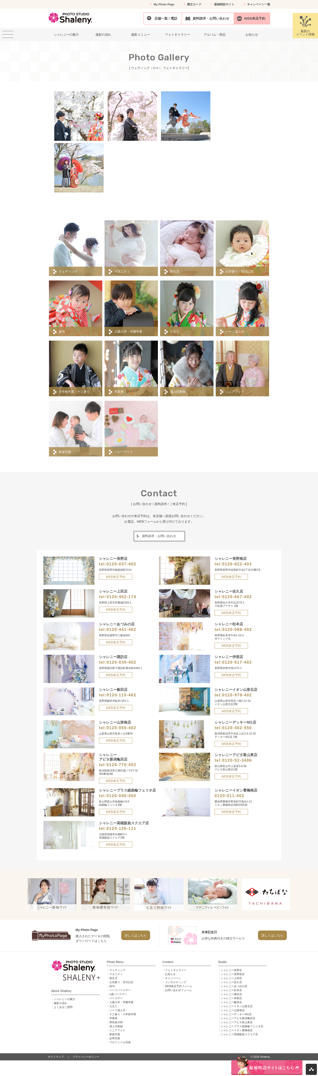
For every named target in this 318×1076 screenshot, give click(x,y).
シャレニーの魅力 (64, 999)
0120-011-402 (229, 796)
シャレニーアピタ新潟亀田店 (238, 1018)
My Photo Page (164, 4)
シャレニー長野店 (231, 970)
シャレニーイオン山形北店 (237, 1006)
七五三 (113, 1006)
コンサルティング (175, 982)
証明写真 (114, 1038)
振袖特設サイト (224, 4)
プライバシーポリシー (85, 1056)
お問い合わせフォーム (178, 990)
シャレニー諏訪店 (231, 994)
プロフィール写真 (120, 1042)
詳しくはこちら (136, 935)
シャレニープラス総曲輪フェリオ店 (242, 1026)
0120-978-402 (237, 695)
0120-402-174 (121, 597)
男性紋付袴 (116, 1022)
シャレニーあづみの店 (234, 986)
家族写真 (114, 1034)
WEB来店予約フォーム (178, 986)
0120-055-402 (121, 728)
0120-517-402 (237, 662)
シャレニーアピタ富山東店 (237, 1022)
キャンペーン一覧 (258, 4)
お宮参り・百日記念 (121, 982)
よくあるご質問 (63, 1007)
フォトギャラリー (175, 970)
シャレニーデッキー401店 (236, 1014)
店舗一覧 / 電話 (165, 18)
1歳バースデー (118, 994)
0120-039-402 (121, 662)
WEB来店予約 (254, 18)
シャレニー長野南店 (233, 974)
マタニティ (116, 974)
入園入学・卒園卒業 (121, 1002)
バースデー (116, 998)
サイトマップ (56, 1056)
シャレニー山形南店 (233, 1010)
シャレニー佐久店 (231, 982)
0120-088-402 (237, 629)
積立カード (194, 4)
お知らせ (170, 974)
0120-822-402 (237, 564)
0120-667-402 (237, 597)
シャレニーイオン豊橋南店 (237, 1030)
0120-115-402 (121, 695)
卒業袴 (113, 1018)
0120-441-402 (121, 629)
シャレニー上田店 (231, 978)
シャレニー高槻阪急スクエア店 (239, 1034)
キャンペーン (173, 978)
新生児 (113, 978)
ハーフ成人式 (117, 1010)
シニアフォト (117, 1030)
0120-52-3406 (237, 760)
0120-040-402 (121, 796)
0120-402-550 (237, 728)
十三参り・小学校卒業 (122, 1014)
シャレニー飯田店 (231, 1002)
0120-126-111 (121, 828)
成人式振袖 (116, 1026)
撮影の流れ (60, 1003)
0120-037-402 (121, 564)
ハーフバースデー (120, 990)
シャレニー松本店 (231, 990)
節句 (112, 986)
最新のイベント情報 (305, 25)
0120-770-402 (121, 765)
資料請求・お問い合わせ (211, 18)
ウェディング (117, 970)
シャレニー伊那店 (231, 998)
